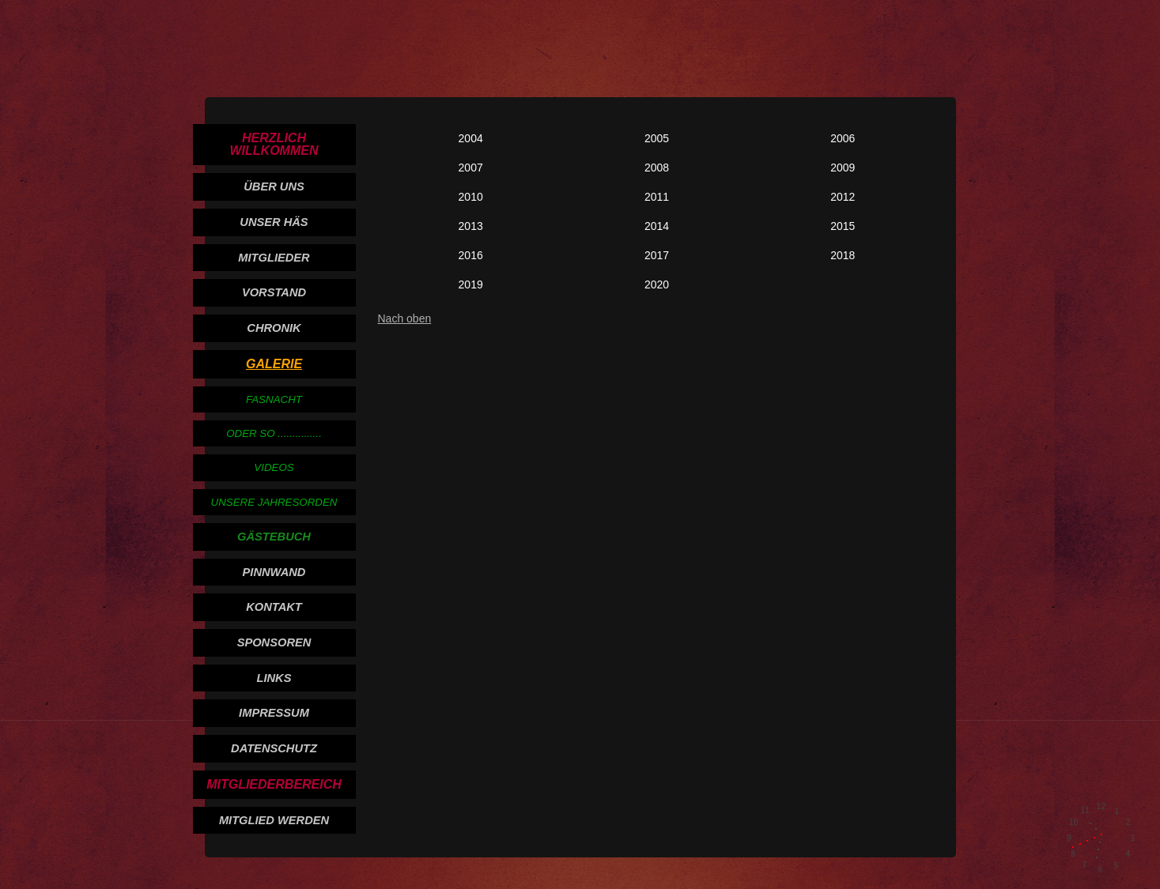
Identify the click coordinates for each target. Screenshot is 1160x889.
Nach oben (405, 318)
